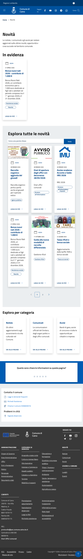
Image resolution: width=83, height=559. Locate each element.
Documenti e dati (7, 480)
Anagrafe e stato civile (30, 455)
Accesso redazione (75, 554)
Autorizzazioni (47, 485)
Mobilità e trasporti (29, 482)
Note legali (46, 511)
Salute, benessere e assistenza (49, 480)
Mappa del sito (7, 554)
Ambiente (45, 474)
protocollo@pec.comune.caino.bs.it (14, 529)
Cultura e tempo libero (30, 459)
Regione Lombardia (10, 3)
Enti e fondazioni (7, 465)
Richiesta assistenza (29, 518)
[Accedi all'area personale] (74, 3)
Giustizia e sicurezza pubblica (49, 462)
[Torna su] (78, 554)
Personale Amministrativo (7, 475)
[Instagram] (55, 10)
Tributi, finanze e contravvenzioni (48, 469)
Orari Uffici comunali (9, 538)
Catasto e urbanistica (29, 475)
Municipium (62, 554)
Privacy (21, 551)
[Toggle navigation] (4, 10)
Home (5, 19)
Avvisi (9, 63)
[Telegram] (60, 10)
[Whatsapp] (66, 10)
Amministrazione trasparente (48, 502)
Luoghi (64, 472)
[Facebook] (44, 10)
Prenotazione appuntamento (27, 502)
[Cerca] (78, 10)
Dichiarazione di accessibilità (48, 517)
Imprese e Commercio (29, 467)
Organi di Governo (8, 453)
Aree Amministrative (9, 457)
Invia (69, 141)
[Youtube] (49, 10)
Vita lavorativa (27, 463)
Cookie (29, 551)
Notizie (64, 453)
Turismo (24, 479)
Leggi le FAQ (26, 514)
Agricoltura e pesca (49, 489)
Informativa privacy (49, 507)
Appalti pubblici (27, 471)
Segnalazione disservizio (26, 509)
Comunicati (66, 457)
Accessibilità (11, 551)
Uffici (3, 461)
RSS (2, 551)
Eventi (64, 476)
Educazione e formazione (47, 455)
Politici (3, 469)
